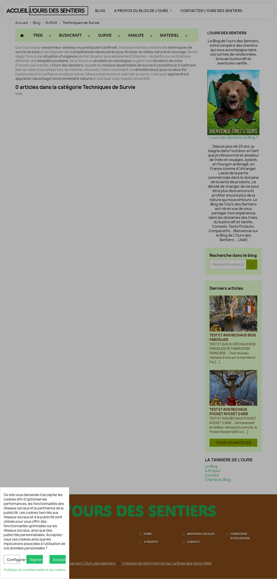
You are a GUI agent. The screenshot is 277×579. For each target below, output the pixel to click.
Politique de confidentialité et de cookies (35, 570)
